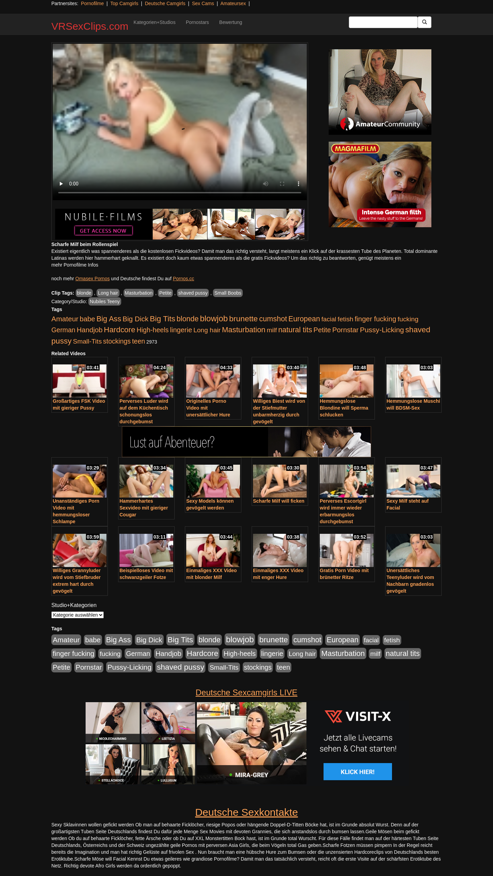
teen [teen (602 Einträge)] (138, 341)
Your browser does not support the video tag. (180, 122)
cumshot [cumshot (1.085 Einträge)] (273, 318)
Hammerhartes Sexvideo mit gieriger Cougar (143, 507)
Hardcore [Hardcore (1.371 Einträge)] (119, 329)
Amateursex (233, 3)
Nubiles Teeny (105, 301)
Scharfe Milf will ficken (278, 501)
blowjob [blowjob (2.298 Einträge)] (214, 318)
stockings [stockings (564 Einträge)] (117, 341)
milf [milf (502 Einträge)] (272, 330)
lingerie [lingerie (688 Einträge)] (181, 330)
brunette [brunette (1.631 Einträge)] (243, 318)
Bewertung (230, 22)
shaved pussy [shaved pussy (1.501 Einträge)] (180, 667)
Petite (165, 293)
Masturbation (139, 293)
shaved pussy (193, 293)
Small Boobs (227, 293)
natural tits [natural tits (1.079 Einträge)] (295, 330)
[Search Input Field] (383, 22)
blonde (84, 293)
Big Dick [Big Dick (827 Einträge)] (136, 319)
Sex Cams (203, 3)
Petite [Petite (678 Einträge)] (322, 330)
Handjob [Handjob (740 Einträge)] (89, 330)
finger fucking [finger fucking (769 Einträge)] (375, 319)
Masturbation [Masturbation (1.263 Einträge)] (243, 329)
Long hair (108, 293)
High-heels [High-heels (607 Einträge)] (153, 330)
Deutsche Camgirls (165, 3)
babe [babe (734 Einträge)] (87, 319)
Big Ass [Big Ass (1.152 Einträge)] (109, 318)
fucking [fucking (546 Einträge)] (407, 319)
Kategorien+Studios (155, 22)
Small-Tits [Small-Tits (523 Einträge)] (87, 341)
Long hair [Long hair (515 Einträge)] (206, 330)
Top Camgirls (124, 3)
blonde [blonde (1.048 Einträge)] (188, 319)
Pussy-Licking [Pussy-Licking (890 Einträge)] (382, 330)
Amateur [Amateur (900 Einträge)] (64, 319)
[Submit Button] (424, 22)
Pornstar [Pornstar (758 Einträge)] (345, 330)
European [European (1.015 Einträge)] (304, 319)
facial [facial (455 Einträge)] (329, 319)
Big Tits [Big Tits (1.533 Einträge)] (162, 318)
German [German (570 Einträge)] (63, 330)
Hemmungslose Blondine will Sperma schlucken (344, 407)
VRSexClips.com (89, 26)
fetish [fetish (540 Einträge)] (345, 319)
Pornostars (197, 22)
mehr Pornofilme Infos (74, 265)
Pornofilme (92, 3)
